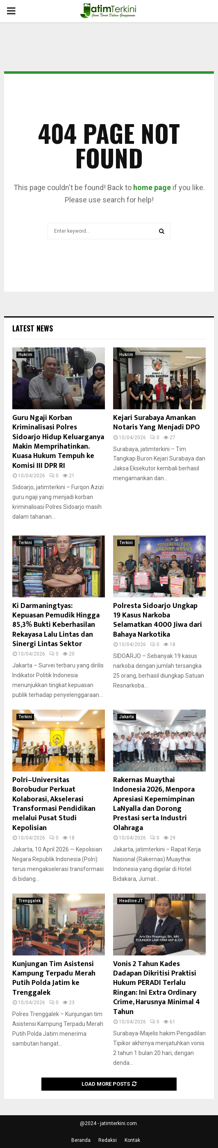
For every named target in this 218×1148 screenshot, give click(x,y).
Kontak (132, 1140)
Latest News (32, 328)
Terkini (25, 542)
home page (152, 187)
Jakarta (126, 717)
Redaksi (107, 1140)
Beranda (81, 1140)
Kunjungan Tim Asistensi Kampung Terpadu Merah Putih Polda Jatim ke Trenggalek (53, 978)
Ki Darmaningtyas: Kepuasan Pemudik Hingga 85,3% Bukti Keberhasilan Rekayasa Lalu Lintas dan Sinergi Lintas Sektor (56, 625)
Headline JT (131, 900)
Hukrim (25, 354)
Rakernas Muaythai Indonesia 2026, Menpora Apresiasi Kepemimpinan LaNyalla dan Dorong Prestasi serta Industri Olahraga (154, 804)
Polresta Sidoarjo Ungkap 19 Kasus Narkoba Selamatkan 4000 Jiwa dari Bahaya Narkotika (157, 620)
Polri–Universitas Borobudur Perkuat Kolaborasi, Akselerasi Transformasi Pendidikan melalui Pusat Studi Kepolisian (53, 804)
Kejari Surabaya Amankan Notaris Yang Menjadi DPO (156, 422)
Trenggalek (29, 900)
